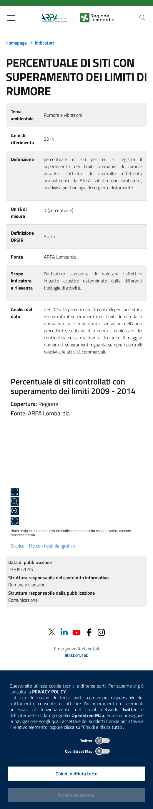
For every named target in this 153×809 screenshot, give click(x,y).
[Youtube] (76, 632)
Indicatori (44, 42)
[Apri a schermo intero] (15, 492)
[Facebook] (89, 632)
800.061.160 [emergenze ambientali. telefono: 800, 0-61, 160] (76, 655)
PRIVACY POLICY (49, 691)
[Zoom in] (15, 501)
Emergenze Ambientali (76, 648)
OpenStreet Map (87, 751)
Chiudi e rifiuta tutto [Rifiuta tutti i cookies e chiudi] (76, 773)
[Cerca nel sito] (142, 18)
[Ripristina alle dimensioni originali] (15, 521)
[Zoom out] (15, 511)
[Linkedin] (64, 632)
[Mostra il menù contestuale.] (11, 18)
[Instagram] (101, 632)
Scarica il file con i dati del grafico (43, 545)
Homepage (16, 42)
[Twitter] (51, 632)
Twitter (95, 741)
